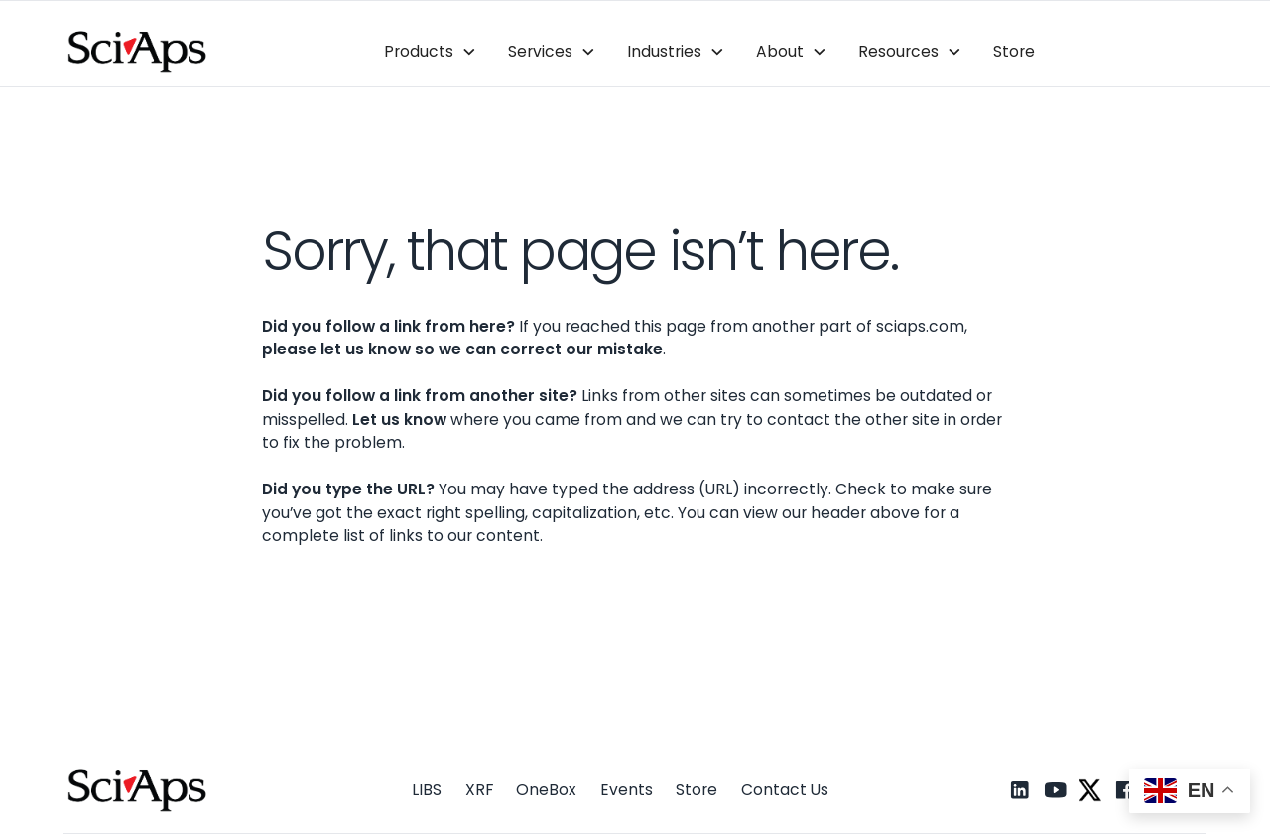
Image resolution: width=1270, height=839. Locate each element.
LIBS (427, 789)
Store (1014, 51)
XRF (479, 789)
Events (626, 789)
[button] (431, 52)
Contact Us (784, 789)
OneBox (546, 789)
